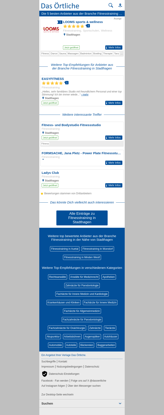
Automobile (55, 345)
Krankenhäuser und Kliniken (64, 302)
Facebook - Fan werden (55, 380)
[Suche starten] (111, 5)
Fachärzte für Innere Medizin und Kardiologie (81, 294)
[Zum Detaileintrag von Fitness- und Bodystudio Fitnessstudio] (82, 131)
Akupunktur (53, 336)
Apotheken (108, 276)
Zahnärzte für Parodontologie (81, 285)
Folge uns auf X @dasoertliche (88, 380)
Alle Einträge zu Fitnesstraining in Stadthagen (82, 218)
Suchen (47, 403)
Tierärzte (110, 328)
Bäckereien (86, 345)
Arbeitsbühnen (72, 336)
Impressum (47, 366)
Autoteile (71, 345)
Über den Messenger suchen (84, 385)
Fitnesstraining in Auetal (64, 248)
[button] (118, 5)
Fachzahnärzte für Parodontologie (82, 319)
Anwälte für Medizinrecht (84, 276)
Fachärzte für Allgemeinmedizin (82, 311)
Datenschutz (92, 366)
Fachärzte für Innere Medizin (100, 302)
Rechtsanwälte (57, 276)
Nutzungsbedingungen (69, 366)
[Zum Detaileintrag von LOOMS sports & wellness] (82, 34)
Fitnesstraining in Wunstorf (98, 248)
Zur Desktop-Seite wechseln (57, 394)
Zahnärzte (95, 328)
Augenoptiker (92, 336)
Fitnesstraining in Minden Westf (82, 257)
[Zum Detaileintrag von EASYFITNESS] (82, 91)
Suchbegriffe (48, 361)
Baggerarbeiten (106, 345)
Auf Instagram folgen (53, 385)
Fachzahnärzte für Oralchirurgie (67, 328)
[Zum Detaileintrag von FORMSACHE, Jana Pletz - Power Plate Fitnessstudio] (82, 158)
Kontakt (62, 361)
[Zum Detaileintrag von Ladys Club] (82, 179)
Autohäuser (110, 336)
